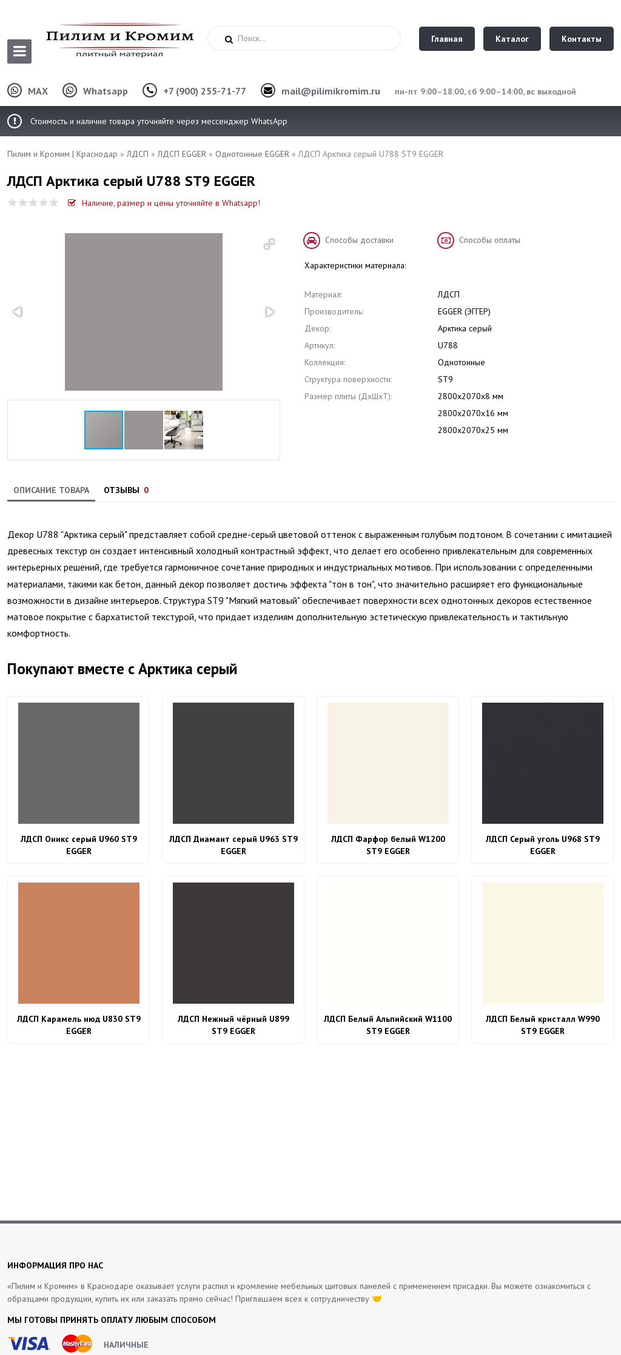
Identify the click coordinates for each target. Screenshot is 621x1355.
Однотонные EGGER (252, 153)
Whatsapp (105, 91)
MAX (38, 91)
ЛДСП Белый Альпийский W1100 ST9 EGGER (388, 1024)
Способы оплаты (489, 239)
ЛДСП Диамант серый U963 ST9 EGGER (233, 844)
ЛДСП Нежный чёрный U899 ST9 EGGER (233, 1024)
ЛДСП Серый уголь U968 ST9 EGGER (543, 844)
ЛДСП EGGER (182, 153)
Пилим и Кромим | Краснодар (62, 153)
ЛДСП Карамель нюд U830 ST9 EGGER (79, 1024)
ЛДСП (138, 153)
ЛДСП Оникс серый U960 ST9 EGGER (79, 844)
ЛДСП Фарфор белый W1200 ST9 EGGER (388, 844)
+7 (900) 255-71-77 (204, 91)
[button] (269, 244)
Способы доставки (359, 239)
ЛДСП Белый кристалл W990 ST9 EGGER (543, 1024)
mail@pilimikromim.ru (330, 91)
